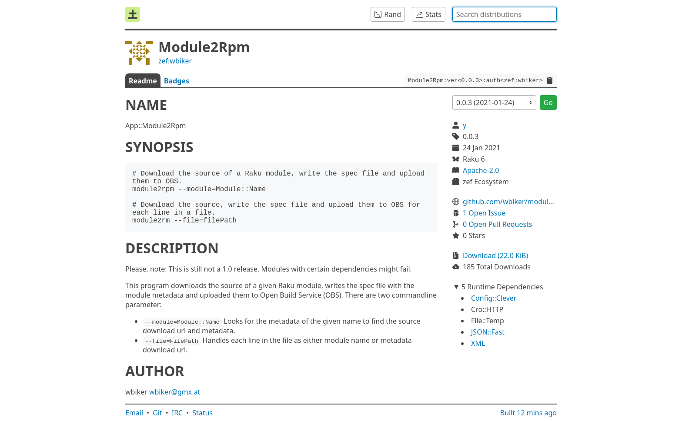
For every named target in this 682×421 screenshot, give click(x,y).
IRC (177, 413)
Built (528, 413)
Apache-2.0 (481, 170)
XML (478, 343)
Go (548, 102)
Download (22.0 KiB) (495, 255)
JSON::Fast (488, 332)
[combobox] (504, 14)
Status (202, 413)
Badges (176, 81)
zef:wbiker (175, 61)
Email (134, 413)
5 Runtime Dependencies (502, 287)
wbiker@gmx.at (174, 392)
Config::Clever (493, 298)
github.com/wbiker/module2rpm (510, 201)
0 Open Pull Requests (497, 224)
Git (157, 413)
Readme (143, 81)
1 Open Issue (484, 213)
